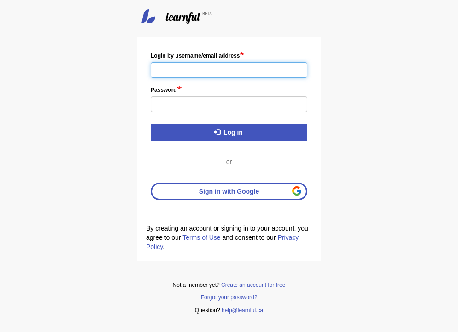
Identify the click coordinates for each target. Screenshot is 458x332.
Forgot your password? (229, 297)
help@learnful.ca (242, 310)
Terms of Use (201, 237)
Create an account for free (253, 285)
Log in (228, 132)
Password (164, 90)
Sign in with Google (229, 191)
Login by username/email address (195, 56)
